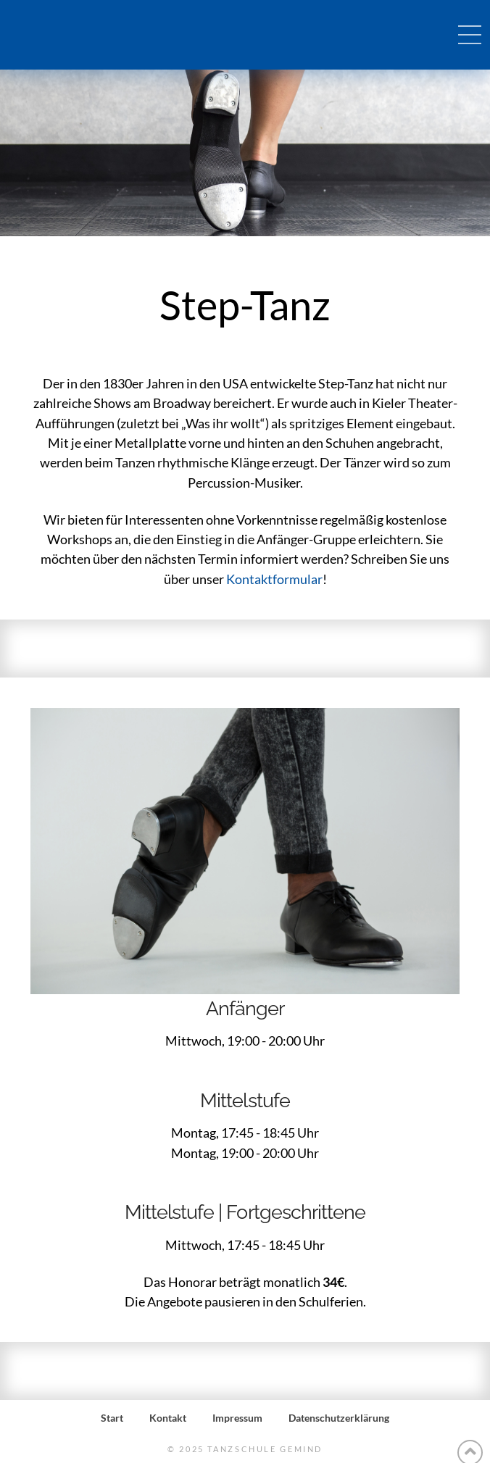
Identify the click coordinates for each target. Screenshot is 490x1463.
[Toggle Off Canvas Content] (469, 34)
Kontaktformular (274, 579)
